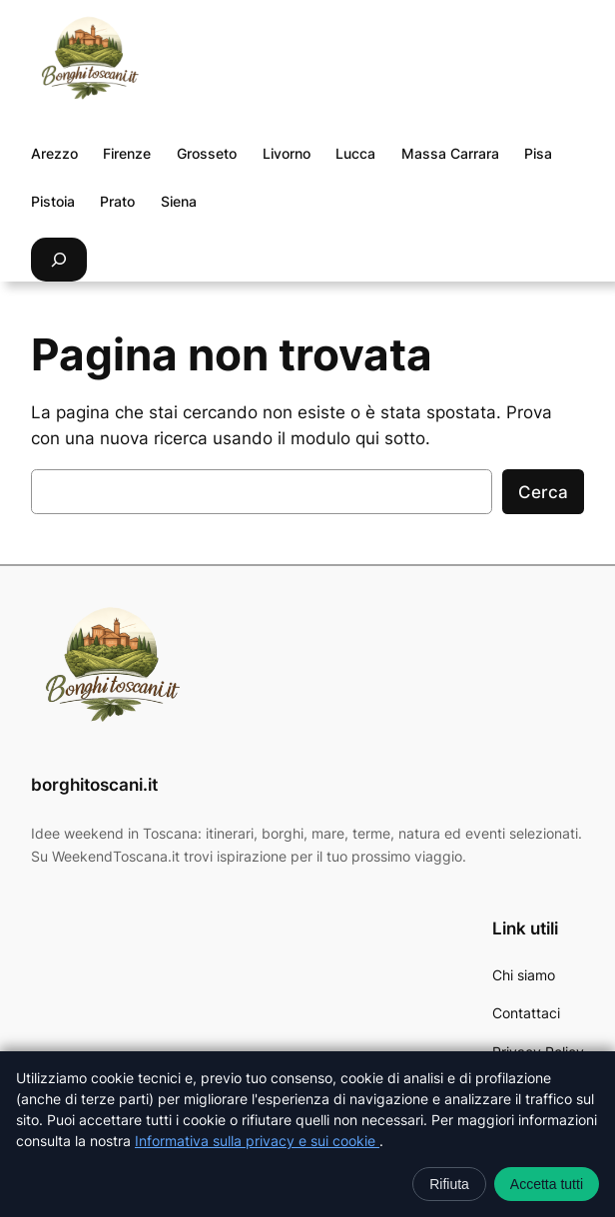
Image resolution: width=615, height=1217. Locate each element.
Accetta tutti (546, 1184)
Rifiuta (449, 1184)
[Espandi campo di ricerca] (59, 259)
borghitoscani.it (94, 785)
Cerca (543, 492)
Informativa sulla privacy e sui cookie (257, 1140)
